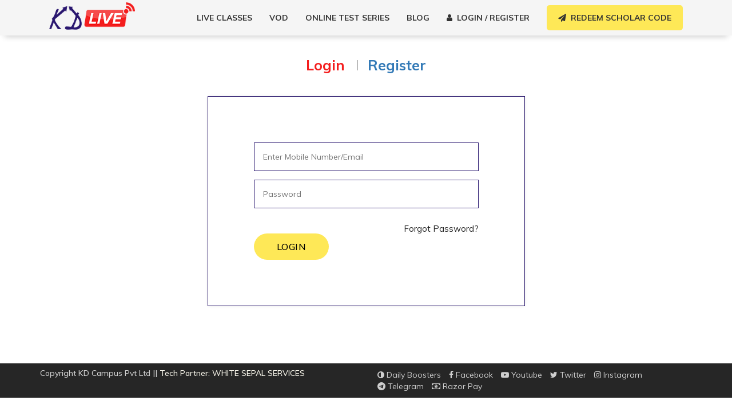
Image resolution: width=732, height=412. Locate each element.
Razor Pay (457, 386)
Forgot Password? (441, 228)
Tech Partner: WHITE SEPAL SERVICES (232, 373)
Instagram (618, 375)
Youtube (521, 375)
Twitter (568, 375)
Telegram (400, 386)
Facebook (471, 375)
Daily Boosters (409, 375)
